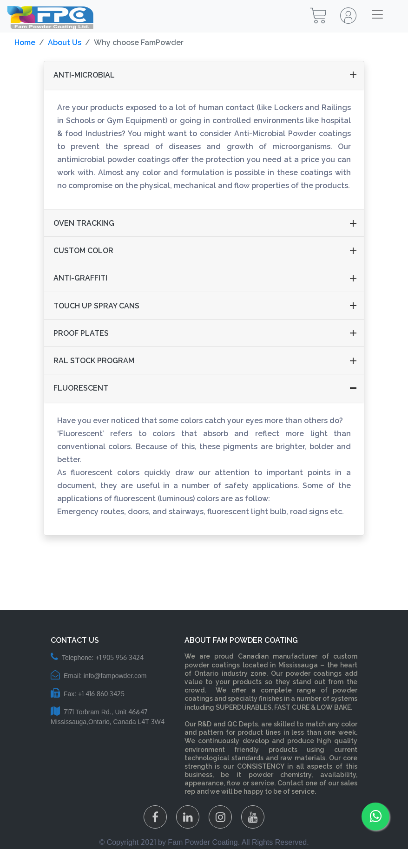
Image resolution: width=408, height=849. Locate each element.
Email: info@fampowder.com (98, 675)
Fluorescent (80, 388)
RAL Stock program (93, 360)
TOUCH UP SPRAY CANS (96, 305)
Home (24, 42)
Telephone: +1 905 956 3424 (97, 657)
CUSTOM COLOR (83, 250)
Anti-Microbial (84, 75)
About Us (64, 42)
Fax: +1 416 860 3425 (88, 694)
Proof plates (81, 333)
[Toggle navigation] (377, 14)
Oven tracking (83, 223)
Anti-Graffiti (80, 278)
